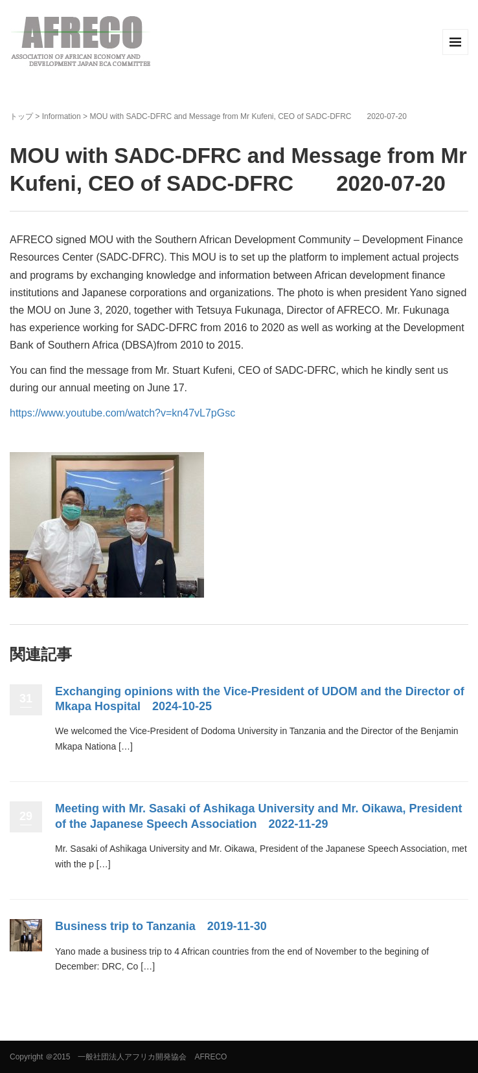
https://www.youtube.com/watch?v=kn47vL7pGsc (122, 412)
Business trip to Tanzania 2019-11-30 (161, 926)
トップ (21, 116)
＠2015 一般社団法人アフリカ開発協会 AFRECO (136, 1056)
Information (61, 116)
